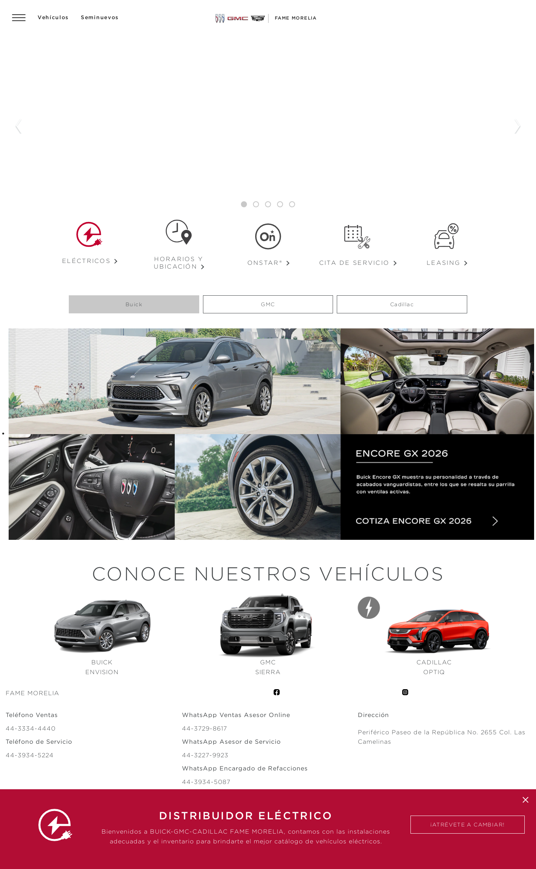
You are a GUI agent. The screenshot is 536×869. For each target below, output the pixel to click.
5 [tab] (292, 204)
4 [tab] (280, 204)
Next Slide (517, 126)
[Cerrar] (525, 800)
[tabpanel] (268, 126)
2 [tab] (256, 204)
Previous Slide (18, 126)
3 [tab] (268, 204)
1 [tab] (244, 204)
